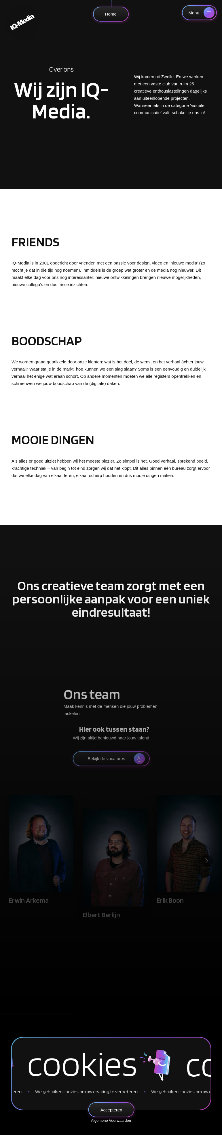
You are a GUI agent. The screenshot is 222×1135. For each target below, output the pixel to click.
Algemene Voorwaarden (111, 1120)
